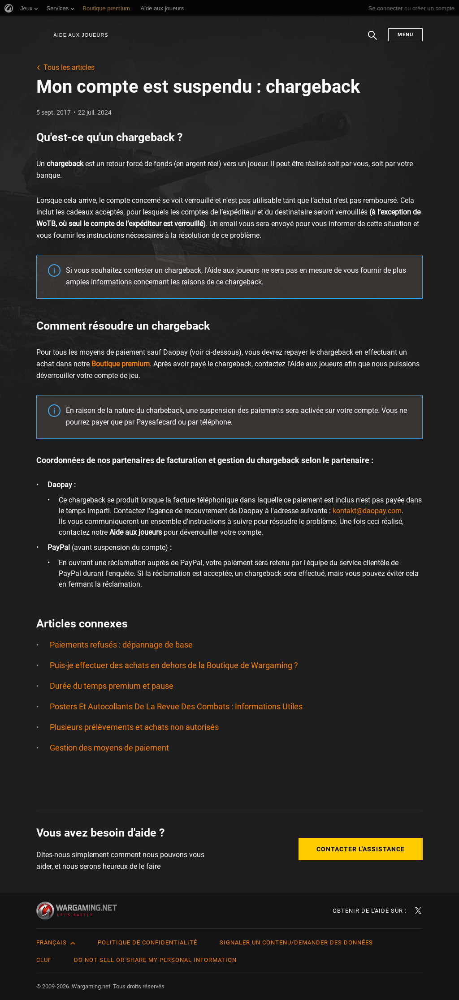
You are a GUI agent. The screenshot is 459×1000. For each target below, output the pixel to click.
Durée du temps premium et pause (111, 686)
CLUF (44, 960)
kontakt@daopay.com (367, 510)
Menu (405, 35)
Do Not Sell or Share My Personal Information (155, 960)
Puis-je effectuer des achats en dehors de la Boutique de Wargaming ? (174, 665)
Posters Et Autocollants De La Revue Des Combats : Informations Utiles (176, 706)
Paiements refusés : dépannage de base (121, 644)
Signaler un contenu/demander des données (296, 942)
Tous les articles (69, 67)
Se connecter (385, 8)
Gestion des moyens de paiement (109, 747)
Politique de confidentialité (147, 942)
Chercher (372, 40)
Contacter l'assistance (360, 849)
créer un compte (433, 8)
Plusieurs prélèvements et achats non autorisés (134, 727)
